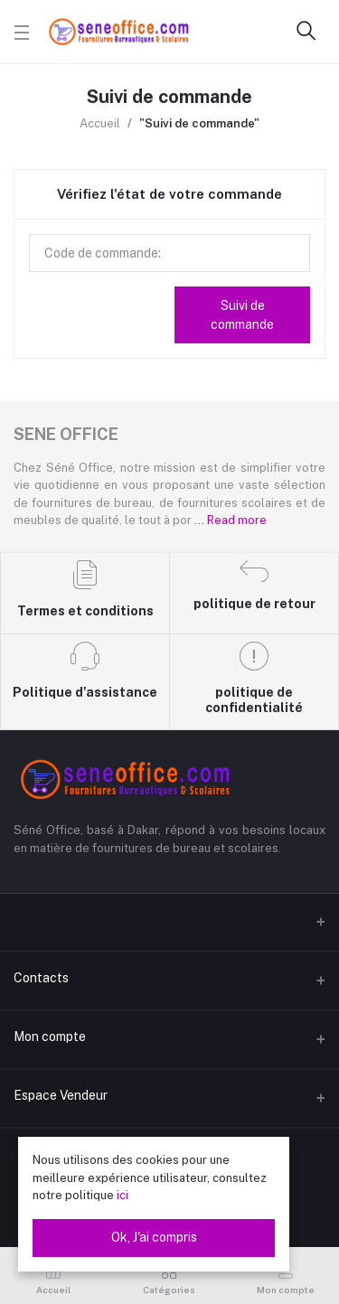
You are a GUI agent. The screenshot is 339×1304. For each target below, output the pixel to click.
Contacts (41, 978)
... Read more (230, 520)
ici (122, 1195)
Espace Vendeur (61, 1095)
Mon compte (50, 1036)
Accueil (100, 123)
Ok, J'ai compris (154, 1237)
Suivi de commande (242, 315)
